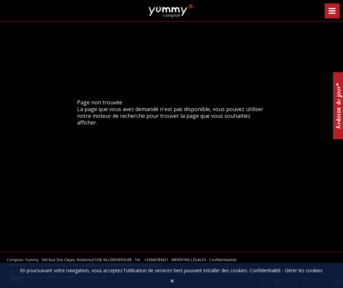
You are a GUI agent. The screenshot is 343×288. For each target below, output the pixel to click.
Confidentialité (265, 270)
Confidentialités (222, 259)
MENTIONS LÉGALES (189, 259)
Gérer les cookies (304, 270)
